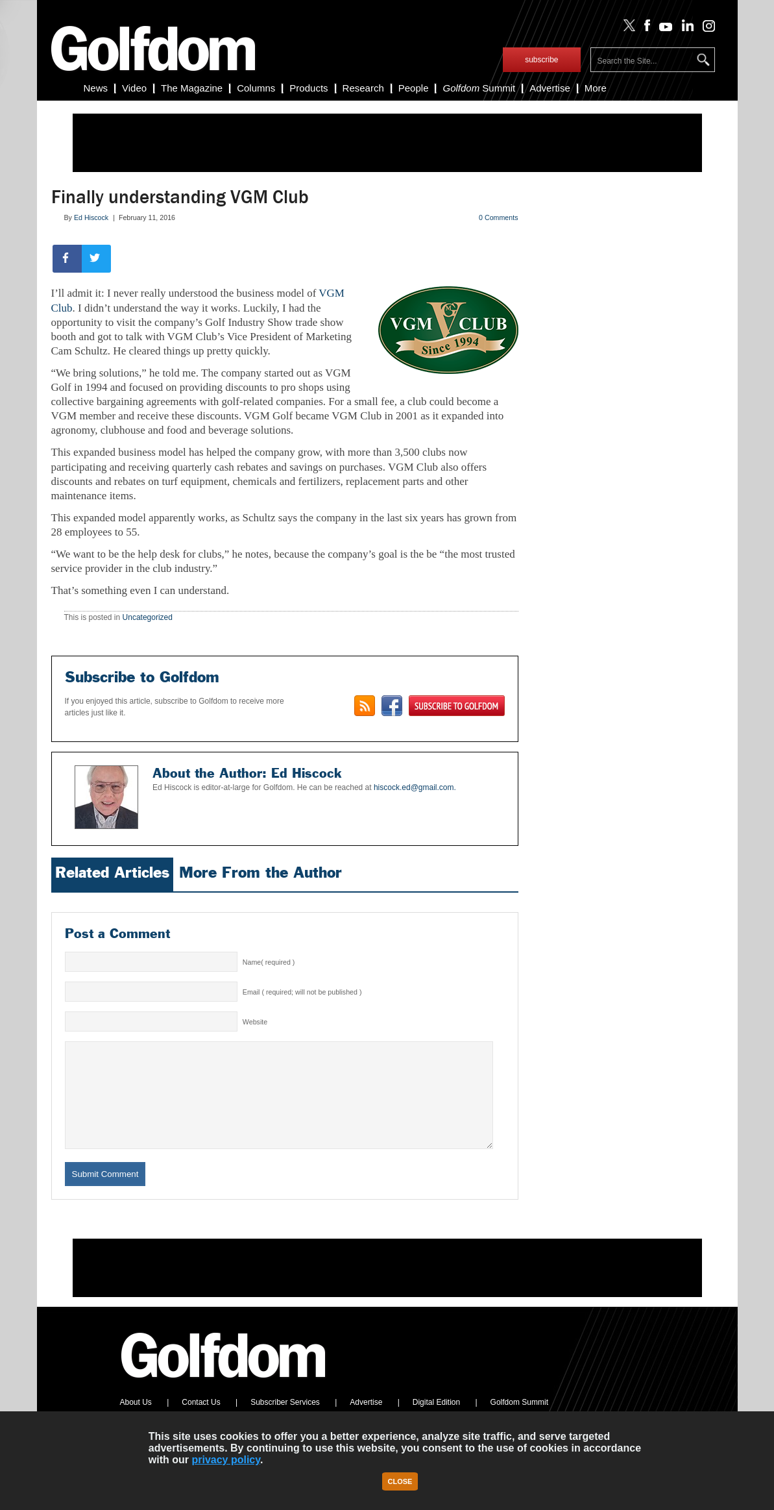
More (596, 87)
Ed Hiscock (91, 217)
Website (255, 1022)
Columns (256, 87)
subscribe (541, 59)
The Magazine (192, 87)
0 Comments (498, 217)
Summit (478, 87)
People (413, 87)
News (96, 87)
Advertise (549, 87)
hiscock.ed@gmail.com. (415, 787)
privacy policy (225, 1459)
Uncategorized (148, 617)
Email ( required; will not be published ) (302, 992)
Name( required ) (269, 962)
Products (308, 87)
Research (363, 87)
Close (400, 1481)
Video (134, 87)
